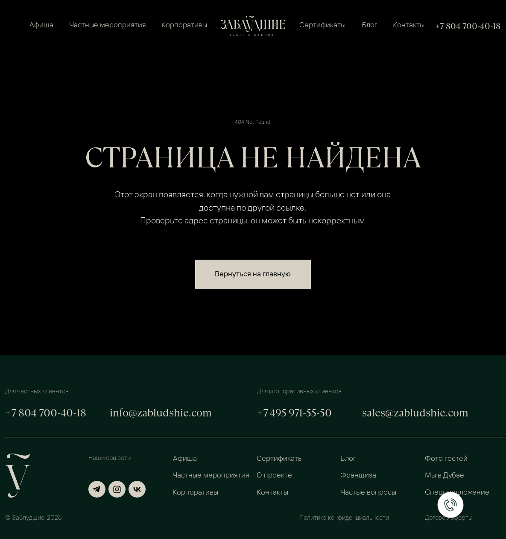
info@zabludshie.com (161, 412)
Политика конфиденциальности (344, 518)
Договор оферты (449, 518)
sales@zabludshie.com (415, 412)
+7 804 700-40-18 (467, 26)
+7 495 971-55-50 (294, 412)
